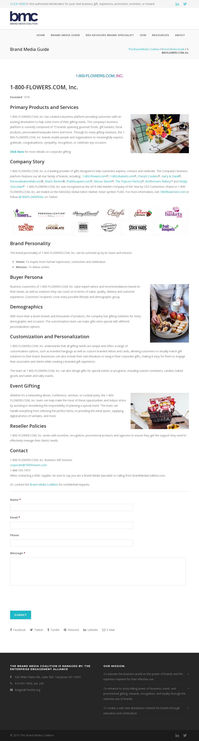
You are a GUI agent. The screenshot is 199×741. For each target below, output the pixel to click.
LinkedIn (90, 630)
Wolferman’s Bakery (158, 181)
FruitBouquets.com (78, 181)
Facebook (18, 630)
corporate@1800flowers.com (28, 465)
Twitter (36, 630)
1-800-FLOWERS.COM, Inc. (44, 87)
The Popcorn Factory (128, 181)
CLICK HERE (17, 4)
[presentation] (39, 598)
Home (41, 35)
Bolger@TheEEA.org (27, 690)
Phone (14, 534)
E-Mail (108, 630)
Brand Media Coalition (44, 484)
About (180, 35)
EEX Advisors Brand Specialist (110, 35)
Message (17, 552)
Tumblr (53, 630)
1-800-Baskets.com (122, 176)
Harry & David (170, 176)
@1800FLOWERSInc (31, 197)
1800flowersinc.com (172, 192)
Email (15, 517)
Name (15, 500)
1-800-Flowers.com (94, 176)
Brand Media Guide (65, 35)
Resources (160, 35)
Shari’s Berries (54, 181)
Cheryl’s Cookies (148, 176)
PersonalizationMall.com (25, 181)
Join (143, 35)
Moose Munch (103, 181)
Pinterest (71, 630)
